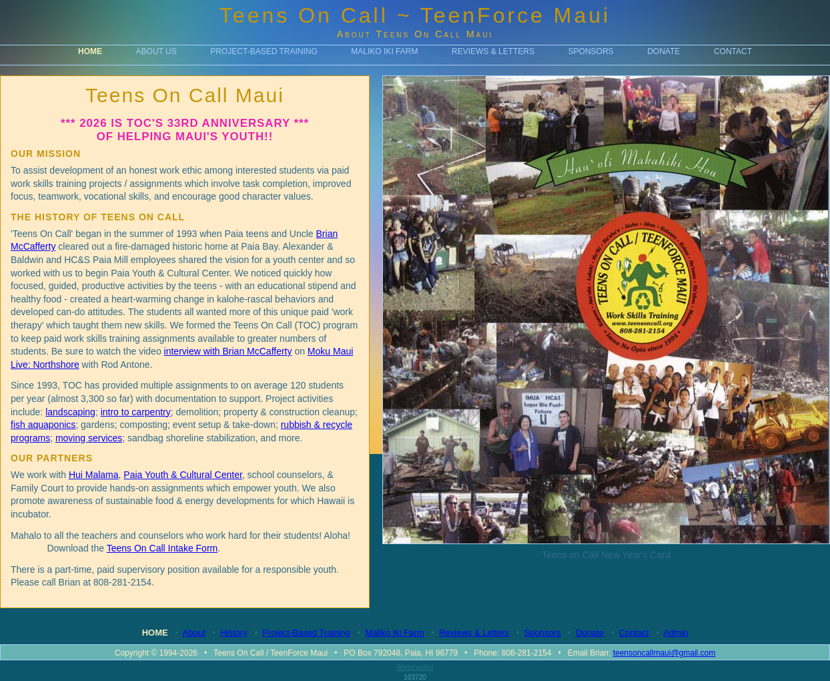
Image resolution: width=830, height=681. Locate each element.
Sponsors (591, 51)
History (233, 633)
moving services (88, 438)
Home (90, 51)
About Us (156, 51)
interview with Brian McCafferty (228, 351)
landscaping (70, 412)
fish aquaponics (43, 424)
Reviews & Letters (493, 51)
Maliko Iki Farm (384, 51)
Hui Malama (94, 474)
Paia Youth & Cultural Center (182, 474)
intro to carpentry (136, 412)
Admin (675, 633)
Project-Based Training (263, 51)
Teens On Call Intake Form (162, 548)
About (194, 633)
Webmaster (415, 667)
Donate (663, 51)
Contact (733, 51)
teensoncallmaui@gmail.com (664, 653)
